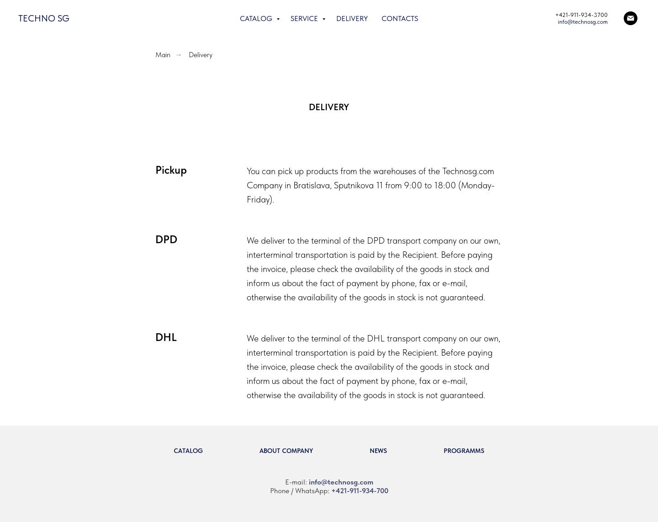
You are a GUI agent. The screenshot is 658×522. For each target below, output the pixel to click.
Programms (464, 450)
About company (286, 450)
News (378, 450)
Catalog (257, 18)
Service (305, 18)
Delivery (352, 18)
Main (162, 54)
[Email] (630, 18)
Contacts (400, 18)
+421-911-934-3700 (581, 14)
